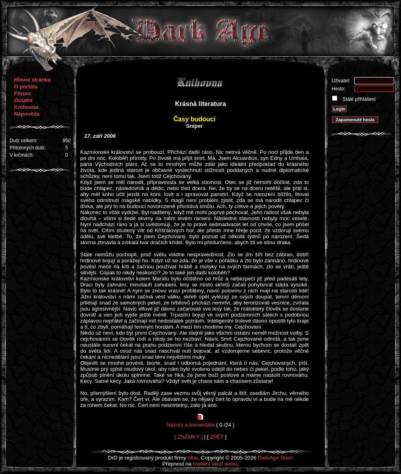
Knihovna (26, 107)
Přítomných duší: (28, 148)
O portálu (26, 87)
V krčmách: (22, 155)
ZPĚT (217, 437)
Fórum (22, 93)
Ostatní (23, 100)
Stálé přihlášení (358, 99)
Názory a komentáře (190, 425)
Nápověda (27, 114)
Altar (192, 458)
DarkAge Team (275, 458)
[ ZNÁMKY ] (188, 437)
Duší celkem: (23, 140)
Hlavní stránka (32, 80)
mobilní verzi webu (215, 464)
